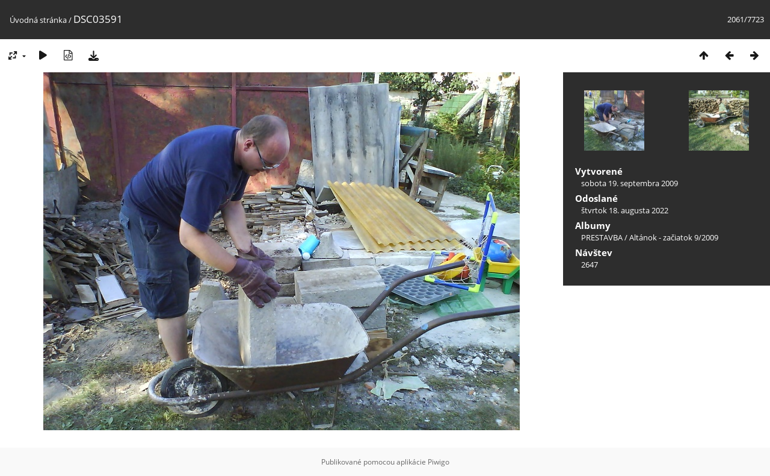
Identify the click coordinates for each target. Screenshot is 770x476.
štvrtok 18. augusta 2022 (624, 210)
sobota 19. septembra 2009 (629, 183)
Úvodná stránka (38, 19)
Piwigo (438, 462)
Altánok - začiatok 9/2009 (673, 237)
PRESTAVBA (602, 237)
